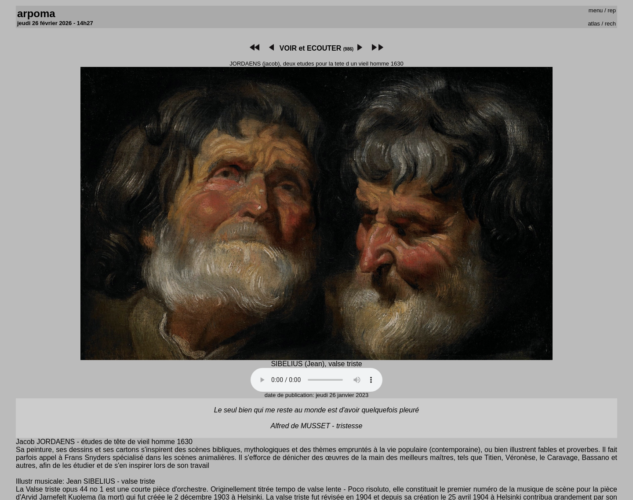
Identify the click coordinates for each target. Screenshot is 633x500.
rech (610, 23)
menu (596, 10)
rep (612, 10)
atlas (594, 23)
